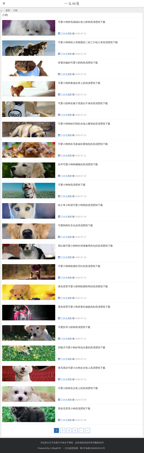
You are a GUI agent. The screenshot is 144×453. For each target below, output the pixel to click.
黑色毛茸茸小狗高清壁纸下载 (74, 408)
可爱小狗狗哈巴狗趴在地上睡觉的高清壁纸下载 (84, 123)
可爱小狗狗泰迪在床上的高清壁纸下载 (79, 83)
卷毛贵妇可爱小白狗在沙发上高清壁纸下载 (81, 367)
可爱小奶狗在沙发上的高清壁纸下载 (78, 388)
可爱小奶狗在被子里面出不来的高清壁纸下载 (83, 103)
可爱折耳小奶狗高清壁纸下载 (74, 327)
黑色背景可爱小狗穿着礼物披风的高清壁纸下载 (84, 306)
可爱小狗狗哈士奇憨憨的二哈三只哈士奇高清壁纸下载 (88, 42)
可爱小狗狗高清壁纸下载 (71, 184)
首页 (8, 10)
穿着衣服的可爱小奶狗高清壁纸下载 (78, 62)
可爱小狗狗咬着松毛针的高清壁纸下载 (79, 266)
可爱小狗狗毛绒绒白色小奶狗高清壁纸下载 (81, 22)
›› (87, 430)
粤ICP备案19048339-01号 (92, 448)
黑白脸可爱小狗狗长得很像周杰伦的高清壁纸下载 (85, 245)
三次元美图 (65, 33)
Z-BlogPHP (55, 448)
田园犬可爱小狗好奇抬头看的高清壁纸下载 (81, 347)
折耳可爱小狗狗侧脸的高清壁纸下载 (78, 164)
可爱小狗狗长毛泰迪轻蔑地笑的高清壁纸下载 (83, 144)
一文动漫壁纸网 (70, 448)
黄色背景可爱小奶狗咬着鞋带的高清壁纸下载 (83, 286)
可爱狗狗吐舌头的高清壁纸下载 (75, 225)
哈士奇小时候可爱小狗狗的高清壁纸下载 (80, 205)
